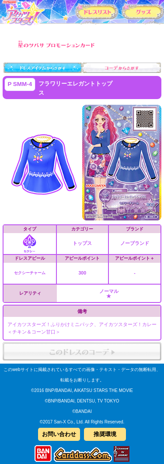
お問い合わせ (59, 434)
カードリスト (97, 11)
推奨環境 (105, 434)
